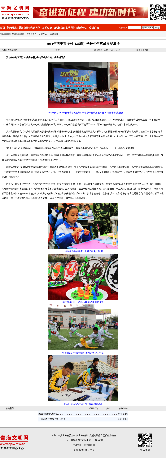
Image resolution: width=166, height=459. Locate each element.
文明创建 (47, 27)
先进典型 (35, 27)
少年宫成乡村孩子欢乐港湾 (52, 419)
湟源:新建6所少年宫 (48, 414)
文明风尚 (71, 27)
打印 (109, 408)
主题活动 (54, 34)
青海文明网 (31, 34)
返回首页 (93, 408)
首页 (2, 27)
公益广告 (94, 27)
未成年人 (82, 27)
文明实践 (59, 27)
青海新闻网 (12, 50)
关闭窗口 (124, 408)
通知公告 (23, 27)
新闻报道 (12, 27)
